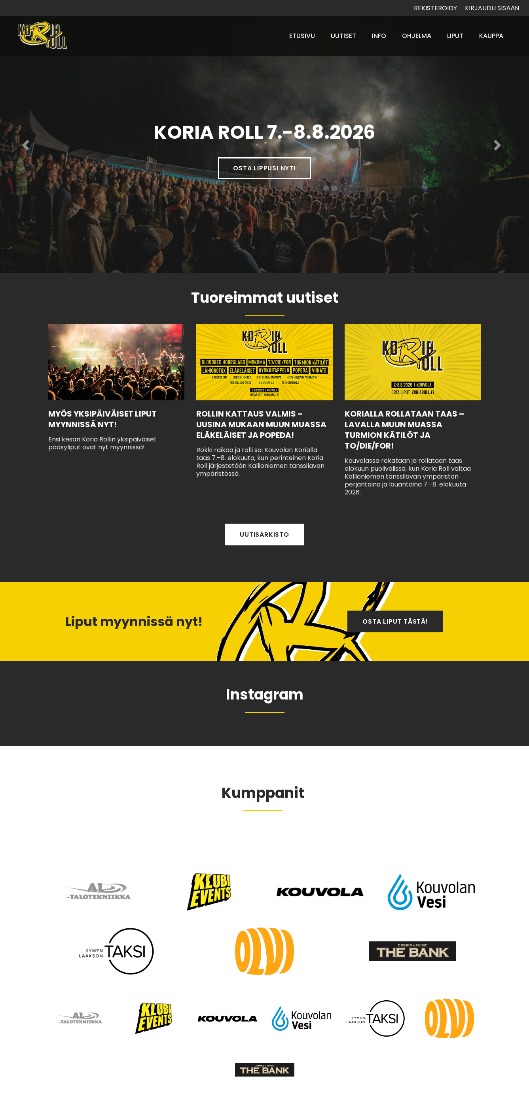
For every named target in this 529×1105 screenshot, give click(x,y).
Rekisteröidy (435, 8)
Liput (455, 35)
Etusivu (302, 35)
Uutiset (343, 35)
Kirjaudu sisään (492, 8)
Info (379, 35)
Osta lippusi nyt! (264, 168)
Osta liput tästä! (395, 621)
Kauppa (491, 35)
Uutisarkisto (264, 534)
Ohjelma (416, 35)
